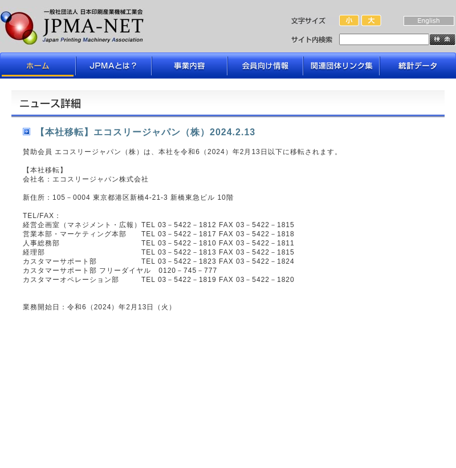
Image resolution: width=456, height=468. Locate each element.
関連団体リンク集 (341, 65)
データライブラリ (417, 65)
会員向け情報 (265, 65)
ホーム (38, 65)
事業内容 (189, 65)
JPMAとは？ (113, 65)
